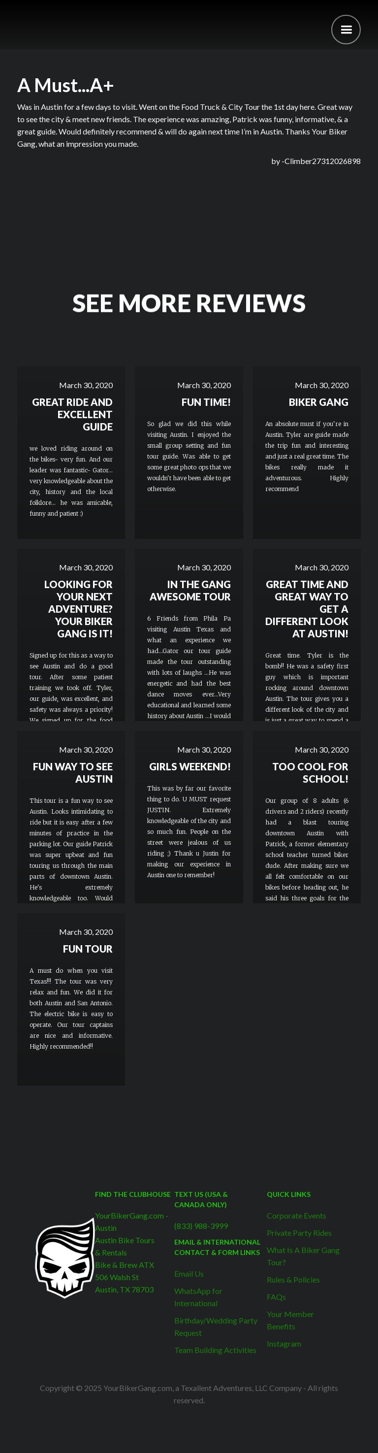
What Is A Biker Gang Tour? (303, 1256)
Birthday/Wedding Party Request (215, 1326)
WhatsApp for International (198, 1297)
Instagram (284, 1343)
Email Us (189, 1273)
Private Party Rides (299, 1232)
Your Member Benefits (290, 1320)
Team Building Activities (215, 1349)
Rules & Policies (293, 1279)
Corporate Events (296, 1215)
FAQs (276, 1296)
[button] (346, 29)
